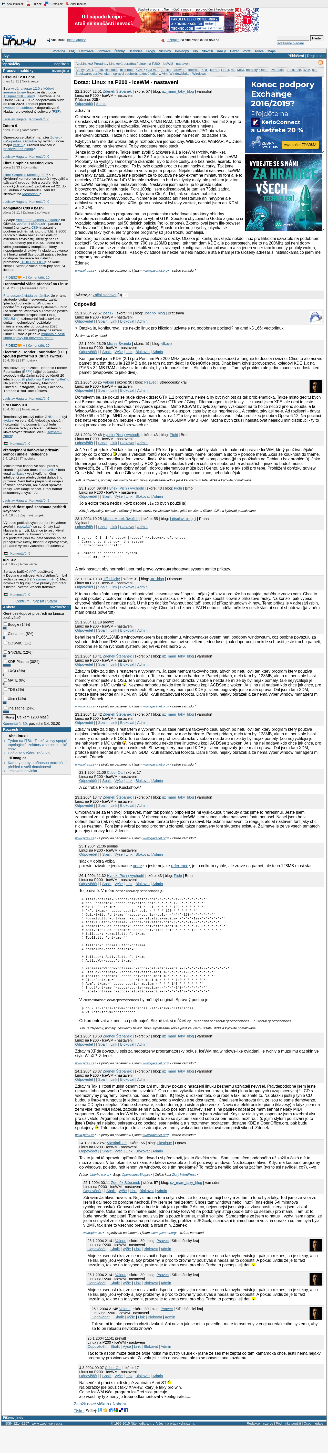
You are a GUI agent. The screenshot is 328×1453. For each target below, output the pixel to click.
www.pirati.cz (84, 270)
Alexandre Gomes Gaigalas (37, 220)
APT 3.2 (9, 560)
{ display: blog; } (183, 519)
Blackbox (111, 70)
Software (103, 51)
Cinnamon (14, 634)
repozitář (24, 526)
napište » (61, 64)
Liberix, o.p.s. (99, 1201)
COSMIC (13, 643)
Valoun (108, 382)
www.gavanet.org (155, 270)
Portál (246, 51)
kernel (214, 70)
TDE (9, 689)
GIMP (140, 70)
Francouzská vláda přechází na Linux (35, 284)
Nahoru (119, 1430)
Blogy (150, 51)
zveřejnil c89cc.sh (31, 224)
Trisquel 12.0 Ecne (19, 77)
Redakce (253, 1449)
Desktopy (182, 51)
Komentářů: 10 (38, 277)
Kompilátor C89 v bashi (23, 208)
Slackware (83, 74)
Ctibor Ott (115, 778)
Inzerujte (173, 40)
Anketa (9, 607)
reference (179, 871)
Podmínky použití (288, 1449)
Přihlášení (296, 56)
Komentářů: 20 (38, 345)
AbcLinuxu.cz (13, 3)
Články (120, 51)
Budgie (11, 624)
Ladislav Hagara (15, 119)
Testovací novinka (22, 771)
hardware (179, 70)
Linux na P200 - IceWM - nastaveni (164, 64)
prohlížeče (293, 70)
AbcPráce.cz (75, 3)
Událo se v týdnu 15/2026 (28, 753)
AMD (89, 70)
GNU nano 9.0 (15, 405)
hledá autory (76, 40)
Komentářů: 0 (39, 119)
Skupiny (165, 51)
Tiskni (79, 1437)
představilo (47, 470)
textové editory (149, 74)
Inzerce (267, 1449)
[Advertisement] (134, 280)
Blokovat (127, 321)
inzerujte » (60, 71)
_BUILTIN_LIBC (32, 262)
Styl (6, 56)
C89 (34, 227)
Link (113, 321)
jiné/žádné (14, 708)
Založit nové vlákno (91, 1430)
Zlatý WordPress (184, 1201)
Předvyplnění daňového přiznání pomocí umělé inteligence (31, 452)
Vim (165, 74)
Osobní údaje (313, 1449)
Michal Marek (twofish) (121, 519)
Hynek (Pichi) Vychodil (121, 435)
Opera (264, 70)
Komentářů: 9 (39, 500)
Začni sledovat (105, 295)
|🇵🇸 (5, 444)
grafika (166, 70)
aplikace (18, 473)
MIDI (240, 70)
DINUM (9, 319)
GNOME (13, 652)
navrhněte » (59, 607)
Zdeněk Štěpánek (117, 91)
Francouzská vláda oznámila (25, 296)
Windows (199, 74)
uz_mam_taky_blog (178, 91)
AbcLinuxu (17, 736)
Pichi (174, 435)
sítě (314, 70)
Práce (259, 51)
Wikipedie (12, 141)
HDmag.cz (53, 3)
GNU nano (53, 417)
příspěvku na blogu (18, 149)
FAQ (72, 51)
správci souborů (125, 74)
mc (233, 70)
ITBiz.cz (34, 3)
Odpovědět (84, 104)
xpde (137, 871)
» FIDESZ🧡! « (14, 277)
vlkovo (166, 344)
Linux (225, 70)
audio (99, 70)
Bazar (234, 51)
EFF (26, 372)
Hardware (86, 51)
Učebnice (135, 51)
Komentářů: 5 (39, 398)
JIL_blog (157, 584)
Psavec (150, 382)
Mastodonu (31, 194)
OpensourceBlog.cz (136, 1201)
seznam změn (45, 579)
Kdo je (221, 51)
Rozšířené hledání (290, 43)
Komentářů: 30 (15, 724)
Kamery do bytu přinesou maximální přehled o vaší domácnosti (37, 765)
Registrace (316, 56)
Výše (119, 352)
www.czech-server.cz (47, 1449)
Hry (195, 51)
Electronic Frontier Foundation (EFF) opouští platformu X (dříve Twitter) (35, 354)
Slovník (207, 51)
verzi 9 (18, 145)
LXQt (10, 671)
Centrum (22, 601)
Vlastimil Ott (117, 1169)
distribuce (127, 70)
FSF (56, 111)
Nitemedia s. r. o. (143, 1449)
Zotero (55, 137)
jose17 (108, 313)
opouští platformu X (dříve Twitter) (40, 379)
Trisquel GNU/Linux (18, 96)
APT (32, 572)
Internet (194, 70)
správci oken (102, 74)
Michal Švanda (119, 344)
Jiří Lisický (111, 584)
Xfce (9, 699)
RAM (306, 70)
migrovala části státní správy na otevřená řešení (34, 336)
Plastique (164, 1169)
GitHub (28, 141)
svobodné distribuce (19, 108)
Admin (101, 104)
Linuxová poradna (122, 64)
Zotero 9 (10, 126)
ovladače (277, 70)
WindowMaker (179, 74)
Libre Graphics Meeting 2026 (28, 163)
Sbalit (102, 321)
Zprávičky (11, 64)
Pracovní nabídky (18, 71)
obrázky (252, 70)
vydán (8, 420)
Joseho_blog (154, 313)
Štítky (80, 70)
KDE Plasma (16, 662)
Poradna (59, 51)
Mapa (271, 51)
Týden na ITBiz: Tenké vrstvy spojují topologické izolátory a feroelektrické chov (37, 745)
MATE (11, 680)
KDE (204, 70)
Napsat (38, 601)
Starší (52, 601)
